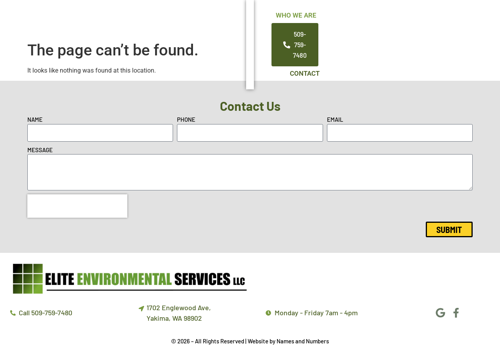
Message (40, 150)
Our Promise (315, 19)
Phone (186, 120)
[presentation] (77, 207)
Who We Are (198, 19)
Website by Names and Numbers (288, 341)
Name (35, 120)
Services (256, 19)
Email (335, 120)
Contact (373, 19)
